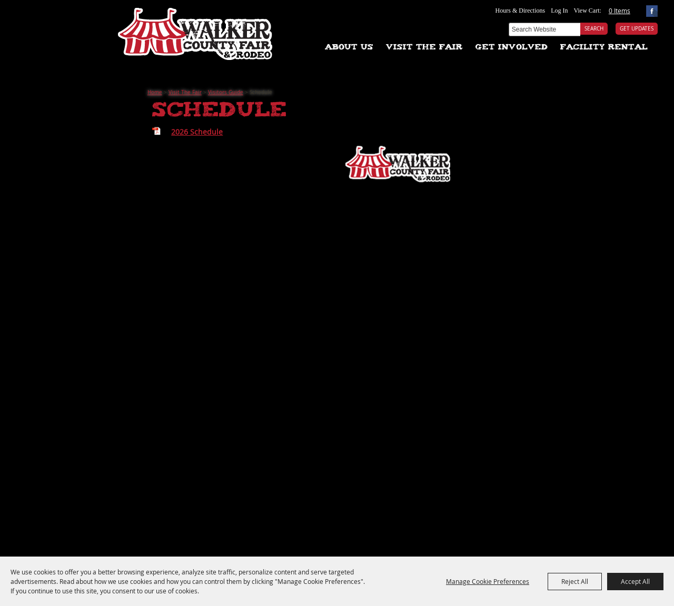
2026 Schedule (197, 132)
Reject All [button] (574, 581)
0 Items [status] (619, 10)
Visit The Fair (424, 48)
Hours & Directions (520, 10)
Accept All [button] (635, 581)
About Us (349, 48)
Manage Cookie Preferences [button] (487, 581)
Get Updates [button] (636, 28)
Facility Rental (604, 48)
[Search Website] (544, 29)
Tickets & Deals (309, 19)
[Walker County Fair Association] (195, 30)
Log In (559, 10)
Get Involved (511, 48)
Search (593, 28)
